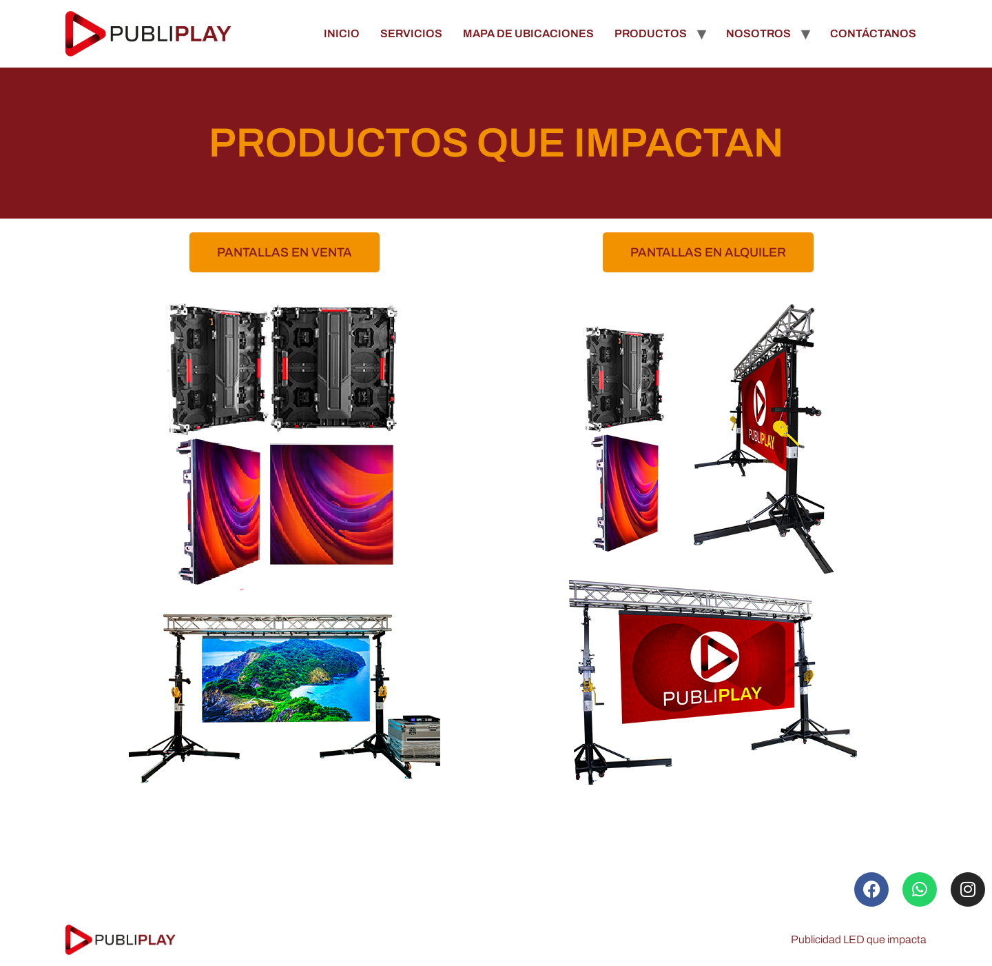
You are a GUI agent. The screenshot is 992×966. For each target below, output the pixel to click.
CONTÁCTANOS (873, 33)
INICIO (342, 33)
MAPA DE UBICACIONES (528, 33)
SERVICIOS (411, 33)
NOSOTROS (758, 33)
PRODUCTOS (650, 33)
